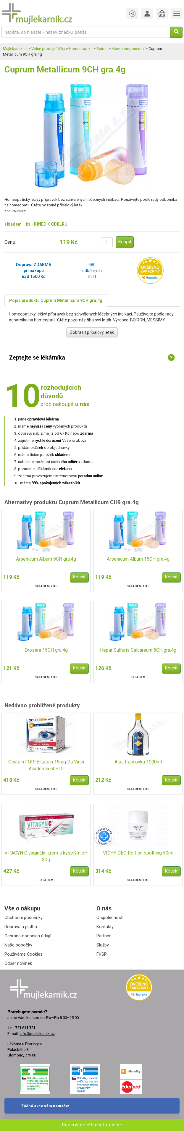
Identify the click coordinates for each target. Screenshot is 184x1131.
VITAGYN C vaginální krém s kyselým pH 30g (46, 856)
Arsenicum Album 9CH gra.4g (46, 559)
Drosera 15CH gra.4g (46, 650)
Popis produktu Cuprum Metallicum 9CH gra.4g (55, 300)
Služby (102, 945)
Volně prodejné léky (48, 48)
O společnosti (109, 917)
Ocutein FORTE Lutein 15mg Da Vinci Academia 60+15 (46, 765)
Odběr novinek (18, 963)
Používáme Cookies (23, 954)
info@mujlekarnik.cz (37, 1033)
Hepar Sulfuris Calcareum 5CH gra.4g (138, 650)
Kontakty (105, 926)
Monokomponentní (128, 48)
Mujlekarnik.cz (15, 48)
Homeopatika (81, 48)
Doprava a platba (20, 926)
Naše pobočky (18, 945)
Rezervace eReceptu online (92, 1124)
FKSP (101, 954)
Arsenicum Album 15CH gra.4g (138, 559)
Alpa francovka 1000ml (138, 762)
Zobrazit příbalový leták (92, 332)
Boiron (102, 48)
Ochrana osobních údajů (27, 936)
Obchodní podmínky (23, 917)
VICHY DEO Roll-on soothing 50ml (138, 853)
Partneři (104, 936)
